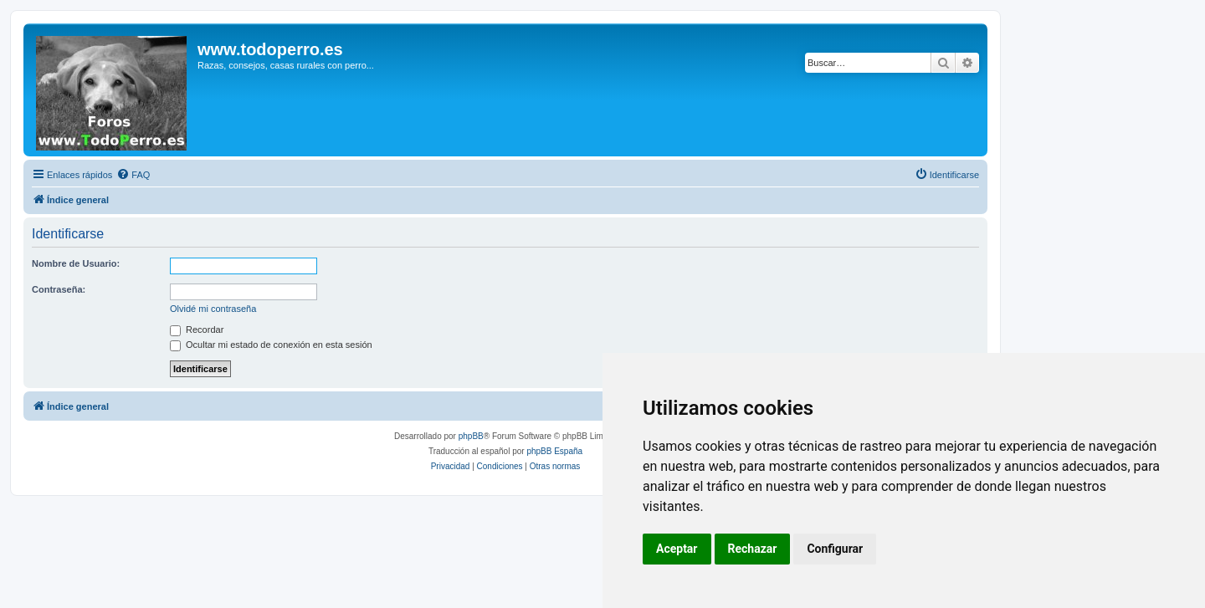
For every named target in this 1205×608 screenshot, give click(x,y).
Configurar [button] (835, 548)
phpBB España (554, 451)
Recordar (196, 329)
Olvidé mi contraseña (213, 309)
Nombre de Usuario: (76, 263)
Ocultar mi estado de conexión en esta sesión (271, 345)
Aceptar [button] (677, 548)
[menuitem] (133, 175)
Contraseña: (58, 289)
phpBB (471, 436)
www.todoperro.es (270, 49)
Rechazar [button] (752, 548)
